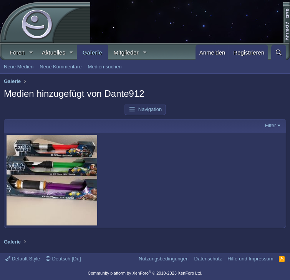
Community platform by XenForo (145, 273)
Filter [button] (270, 125)
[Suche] (278, 52)
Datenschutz (208, 259)
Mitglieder (126, 52)
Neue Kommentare (60, 67)
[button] (30, 52)
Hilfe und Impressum (250, 259)
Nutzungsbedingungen (164, 259)
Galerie (92, 52)
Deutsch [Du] (63, 259)
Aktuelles (53, 52)
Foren (17, 52)
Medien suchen (104, 67)
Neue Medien (18, 67)
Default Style (22, 259)
